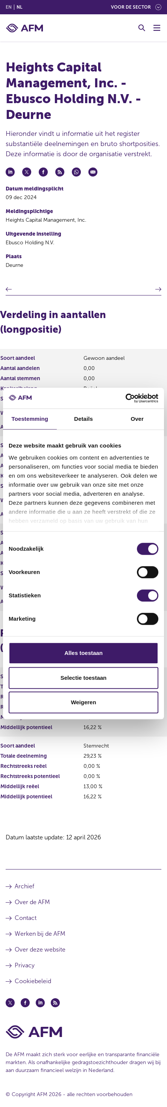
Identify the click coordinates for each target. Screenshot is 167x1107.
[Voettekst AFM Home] (83, 1031)
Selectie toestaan (84, 678)
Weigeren (83, 702)
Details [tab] (83, 419)
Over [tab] (137, 419)
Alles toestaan (83, 653)
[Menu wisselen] (156, 27)
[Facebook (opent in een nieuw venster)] (25, 1002)
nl (19, 7)
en (9, 7)
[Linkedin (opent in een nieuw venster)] (40, 1002)
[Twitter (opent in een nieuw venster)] (10, 1002)
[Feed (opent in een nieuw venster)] (55, 1002)
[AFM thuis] (24, 28)
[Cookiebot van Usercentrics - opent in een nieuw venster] (125, 398)
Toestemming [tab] (30, 419)
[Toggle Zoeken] (141, 27)
